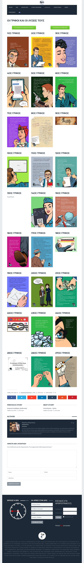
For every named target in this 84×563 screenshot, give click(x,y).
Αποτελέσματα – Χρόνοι (49, 408)
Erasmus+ (47, 7)
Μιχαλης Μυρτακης (28, 422)
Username (58, 509)
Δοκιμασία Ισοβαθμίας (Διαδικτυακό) (17, 408)
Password (58, 513)
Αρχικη (10, 7)
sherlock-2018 (11, 392)
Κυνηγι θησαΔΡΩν (36, 7)
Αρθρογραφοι (57, 7)
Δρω (17, 7)
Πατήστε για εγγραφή (62, 525)
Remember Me (68, 517)
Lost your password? (69, 519)
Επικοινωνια (12, 12)
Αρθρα (66, 7)
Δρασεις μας (24, 7)
